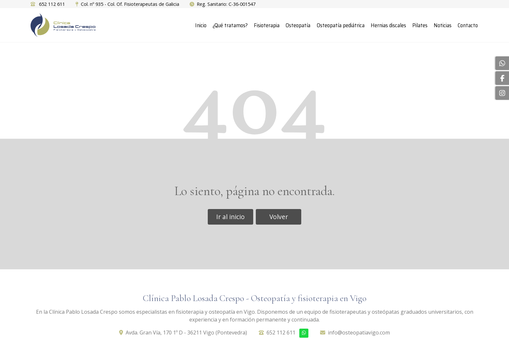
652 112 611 (281, 332)
